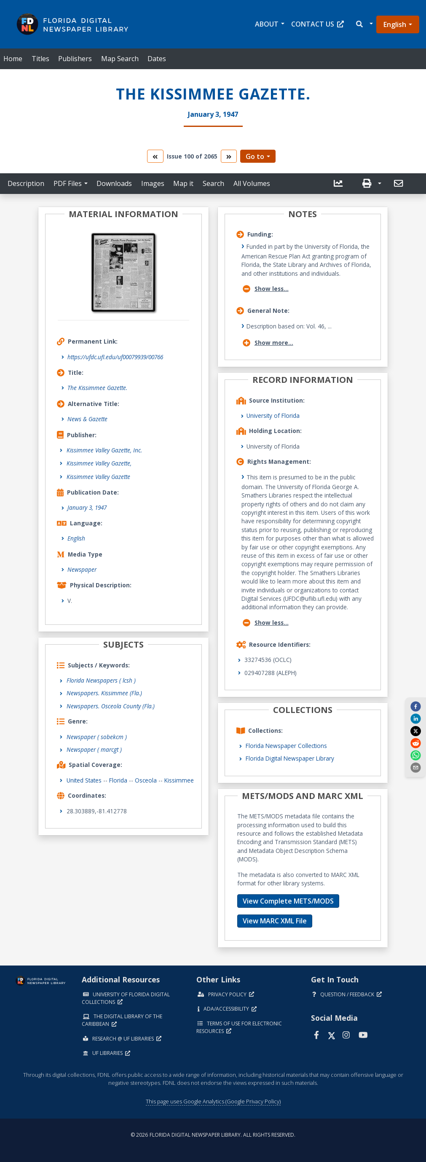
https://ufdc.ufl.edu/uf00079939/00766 (115, 357)
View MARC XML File (275, 920)
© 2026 (213, 1134)
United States (84, 780)
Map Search (120, 58)
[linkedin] (415, 718)
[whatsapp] (415, 755)
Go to (255, 156)
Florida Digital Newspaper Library (290, 758)
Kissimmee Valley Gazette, (99, 463)
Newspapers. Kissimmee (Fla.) (104, 693)
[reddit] (415, 742)
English (394, 24)
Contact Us (317, 24)
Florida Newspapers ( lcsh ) (101, 680)
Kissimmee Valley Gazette (98, 477)
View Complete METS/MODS (288, 901)
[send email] (415, 767)
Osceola (146, 780)
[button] (363, 24)
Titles (40, 58)
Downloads (114, 183)
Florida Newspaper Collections (286, 746)
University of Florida (273, 416)
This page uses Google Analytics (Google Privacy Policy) (213, 1101)
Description (26, 183)
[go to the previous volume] (155, 156)
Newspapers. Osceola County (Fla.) (111, 706)
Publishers (75, 58)
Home (12, 58)
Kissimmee (179, 780)
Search (213, 183)
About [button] (267, 24)
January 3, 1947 (87, 507)
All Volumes (251, 183)
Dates (156, 58)
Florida (118, 780)
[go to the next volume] (229, 156)
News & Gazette (87, 419)
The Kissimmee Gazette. (97, 388)
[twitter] (415, 730)
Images (152, 183)
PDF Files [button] (68, 183)
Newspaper (81, 569)
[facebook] (415, 706)
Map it (183, 183)
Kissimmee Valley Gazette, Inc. (104, 450)
